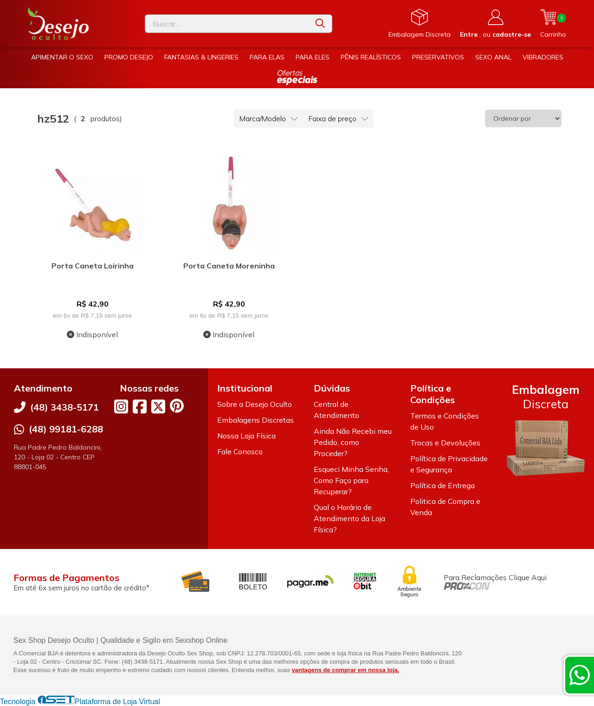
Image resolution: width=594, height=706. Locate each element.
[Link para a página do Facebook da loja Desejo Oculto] (140, 406)
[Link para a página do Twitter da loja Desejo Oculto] (158, 406)
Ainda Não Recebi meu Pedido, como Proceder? (353, 442)
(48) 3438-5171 (64, 407)
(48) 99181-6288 (66, 429)
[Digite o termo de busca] (227, 24)
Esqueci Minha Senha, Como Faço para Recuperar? (351, 480)
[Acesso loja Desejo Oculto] (495, 24)
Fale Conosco (240, 451)
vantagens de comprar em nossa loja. (346, 670)
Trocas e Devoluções (445, 442)
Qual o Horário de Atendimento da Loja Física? (349, 518)
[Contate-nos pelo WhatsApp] (579, 675)
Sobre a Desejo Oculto (254, 404)
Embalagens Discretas (255, 420)
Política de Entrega (442, 485)
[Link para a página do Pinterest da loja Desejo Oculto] (177, 406)
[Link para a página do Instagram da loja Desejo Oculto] (121, 406)
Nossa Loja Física (246, 435)
